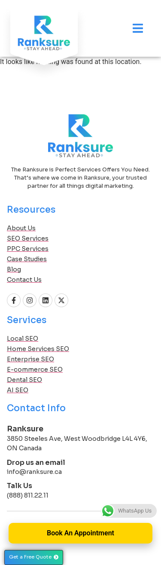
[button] (33, 557)
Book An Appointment (80, 533)
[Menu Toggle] (138, 28)
